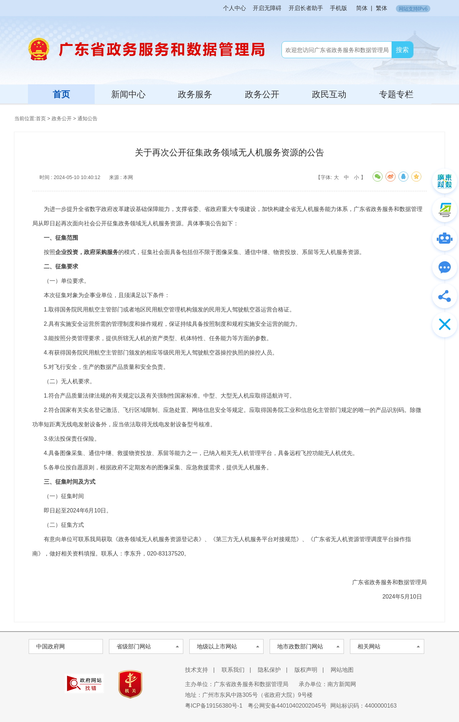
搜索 (402, 49)
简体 (362, 8)
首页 (61, 94)
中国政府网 (50, 646)
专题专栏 (396, 94)
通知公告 (87, 118)
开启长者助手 (306, 8)
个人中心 (234, 8)
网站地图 (342, 670)
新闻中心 (128, 94)
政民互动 (329, 94)
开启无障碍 (267, 8)
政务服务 (195, 94)
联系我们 (233, 670)
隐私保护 (269, 670)
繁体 (381, 8)
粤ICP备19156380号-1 (213, 706)
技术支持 (196, 670)
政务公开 (262, 94)
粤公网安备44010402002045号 (287, 706)
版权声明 (305, 670)
